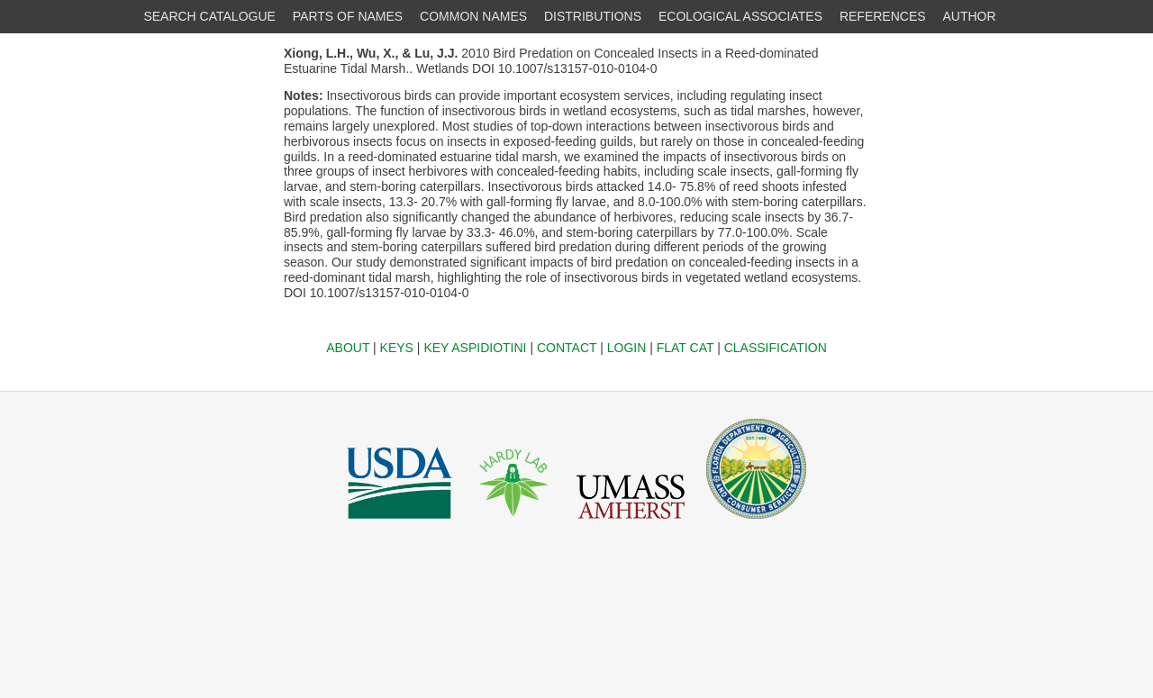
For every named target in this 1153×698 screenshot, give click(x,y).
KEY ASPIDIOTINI (474, 347)
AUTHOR (969, 16)
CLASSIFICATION (775, 347)
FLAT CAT (685, 347)
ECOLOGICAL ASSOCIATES (740, 16)
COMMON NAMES (473, 16)
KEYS (396, 347)
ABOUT (347, 347)
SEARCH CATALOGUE (209, 16)
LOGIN (627, 347)
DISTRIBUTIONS (592, 16)
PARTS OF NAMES (348, 16)
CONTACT (566, 347)
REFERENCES (883, 16)
